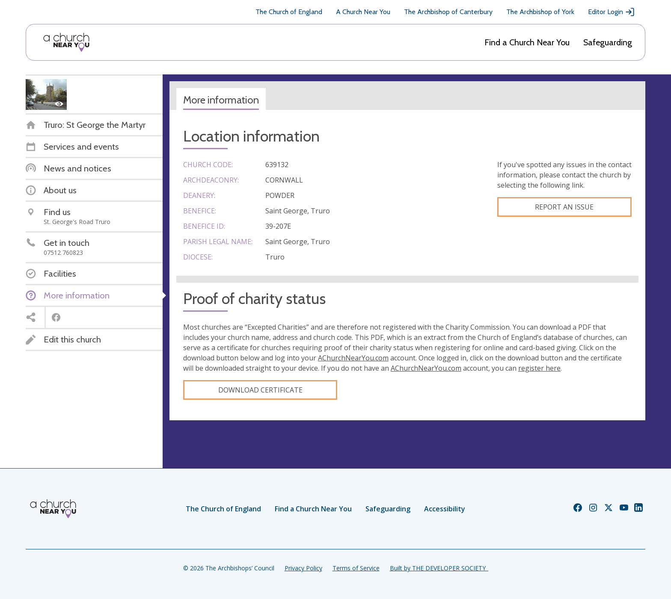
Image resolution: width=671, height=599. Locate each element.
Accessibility (444, 508)
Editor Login (611, 12)
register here (539, 368)
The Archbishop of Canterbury (448, 12)
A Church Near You (363, 12)
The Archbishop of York (540, 12)
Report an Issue (564, 207)
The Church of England (288, 12)
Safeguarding (607, 42)
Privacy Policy (303, 568)
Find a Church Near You (527, 42)
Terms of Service (356, 568)
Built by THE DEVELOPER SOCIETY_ (439, 568)
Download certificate (260, 390)
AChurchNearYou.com (353, 358)
